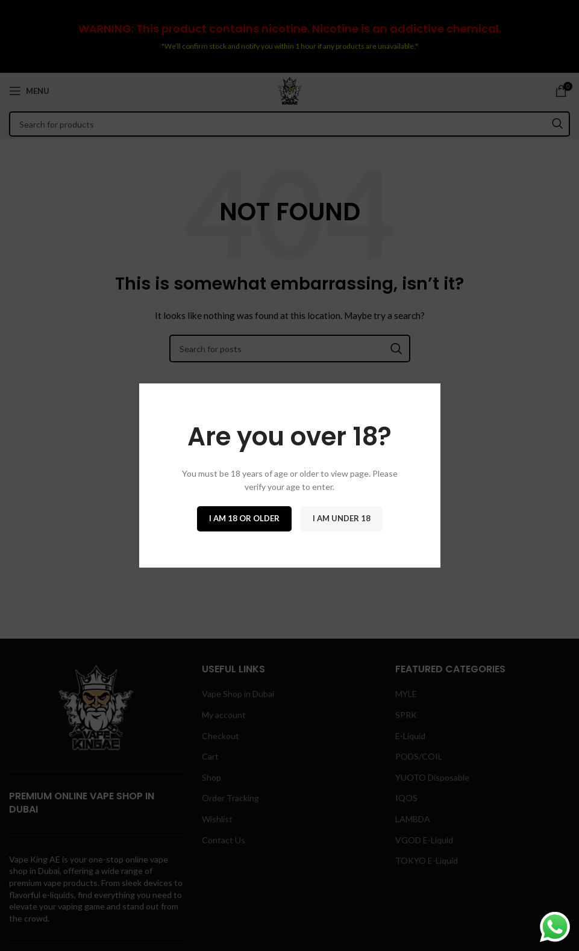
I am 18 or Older (244, 518)
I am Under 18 (342, 518)
